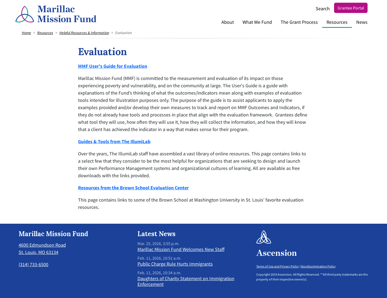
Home (26, 32)
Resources (337, 22)
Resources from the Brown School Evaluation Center (133, 188)
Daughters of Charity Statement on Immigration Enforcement (185, 281)
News (362, 22)
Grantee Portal (351, 8)
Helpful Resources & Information (84, 32)
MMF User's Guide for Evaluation (112, 66)
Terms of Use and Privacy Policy (277, 266)
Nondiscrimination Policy (318, 266)
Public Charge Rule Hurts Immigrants (175, 264)
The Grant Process (299, 22)
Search (323, 8)
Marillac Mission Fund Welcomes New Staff (180, 249)
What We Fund (257, 22)
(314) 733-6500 (33, 264)
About (227, 22)
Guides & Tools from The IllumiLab (114, 141)
